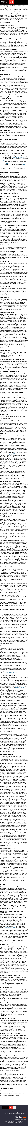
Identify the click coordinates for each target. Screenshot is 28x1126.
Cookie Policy (22, 1115)
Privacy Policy (11, 1113)
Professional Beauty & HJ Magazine (16, 1112)
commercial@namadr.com (10, 672)
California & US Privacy (20, 1113)
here (4, 160)
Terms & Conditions (14, 1115)
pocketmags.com (19, 1119)
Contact (6, 1113)
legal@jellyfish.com (12, 454)
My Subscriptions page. (18, 157)
